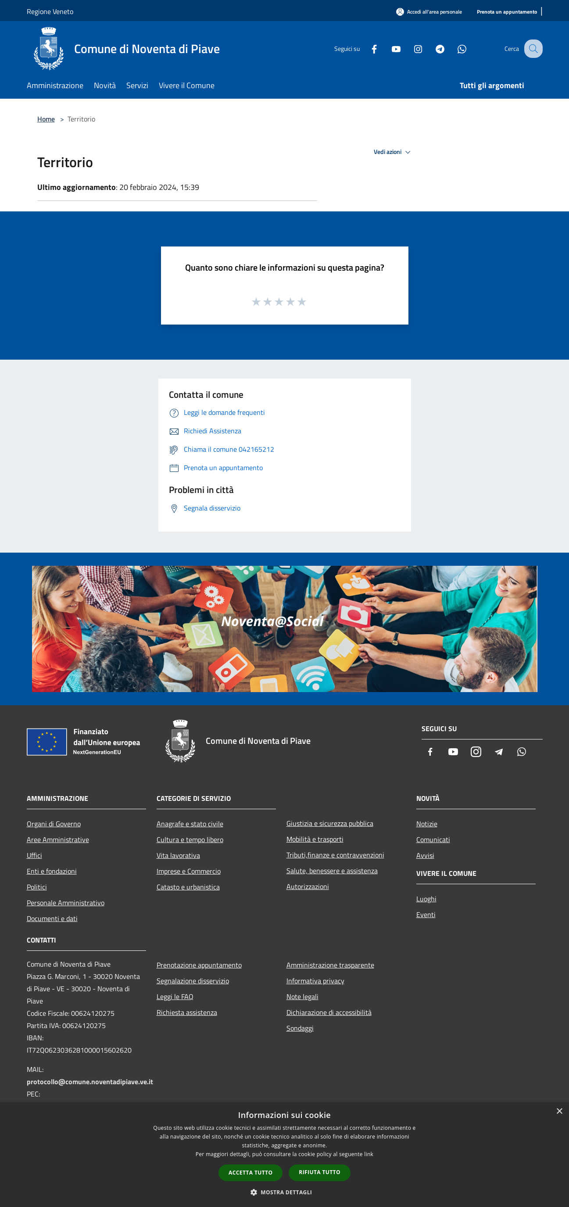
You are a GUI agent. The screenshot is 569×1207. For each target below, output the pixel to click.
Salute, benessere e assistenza (332, 870)
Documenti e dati (52, 918)
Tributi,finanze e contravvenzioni (335, 855)
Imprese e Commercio (189, 871)
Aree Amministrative (58, 839)
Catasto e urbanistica (188, 887)
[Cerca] (532, 48)
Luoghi (426, 898)
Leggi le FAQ (175, 996)
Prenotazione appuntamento (199, 965)
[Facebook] (366, 48)
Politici (37, 887)
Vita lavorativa (178, 855)
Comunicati (433, 839)
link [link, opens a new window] (368, 1154)
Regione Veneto (50, 11)
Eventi (426, 914)
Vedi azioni (393, 152)
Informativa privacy (315, 980)
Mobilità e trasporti (315, 839)
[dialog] (284, 1154)
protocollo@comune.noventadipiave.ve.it (90, 1081)
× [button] (559, 1111)
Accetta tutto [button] (250, 1172)
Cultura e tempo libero (190, 839)
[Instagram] (410, 48)
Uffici (34, 855)
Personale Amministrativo (65, 902)
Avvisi (425, 855)
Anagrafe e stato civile (190, 823)
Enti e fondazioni (52, 871)
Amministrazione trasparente (330, 965)
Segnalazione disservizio (193, 980)
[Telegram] (432, 48)
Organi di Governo (54, 823)
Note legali (302, 996)
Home (46, 119)
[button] (284, 1192)
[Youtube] (388, 48)
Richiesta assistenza (187, 1012)
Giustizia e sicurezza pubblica (329, 823)
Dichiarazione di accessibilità (329, 1012)
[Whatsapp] (454, 48)
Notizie (426, 823)
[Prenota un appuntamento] (507, 12)
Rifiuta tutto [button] (319, 1172)
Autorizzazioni (307, 886)
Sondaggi (300, 1028)
